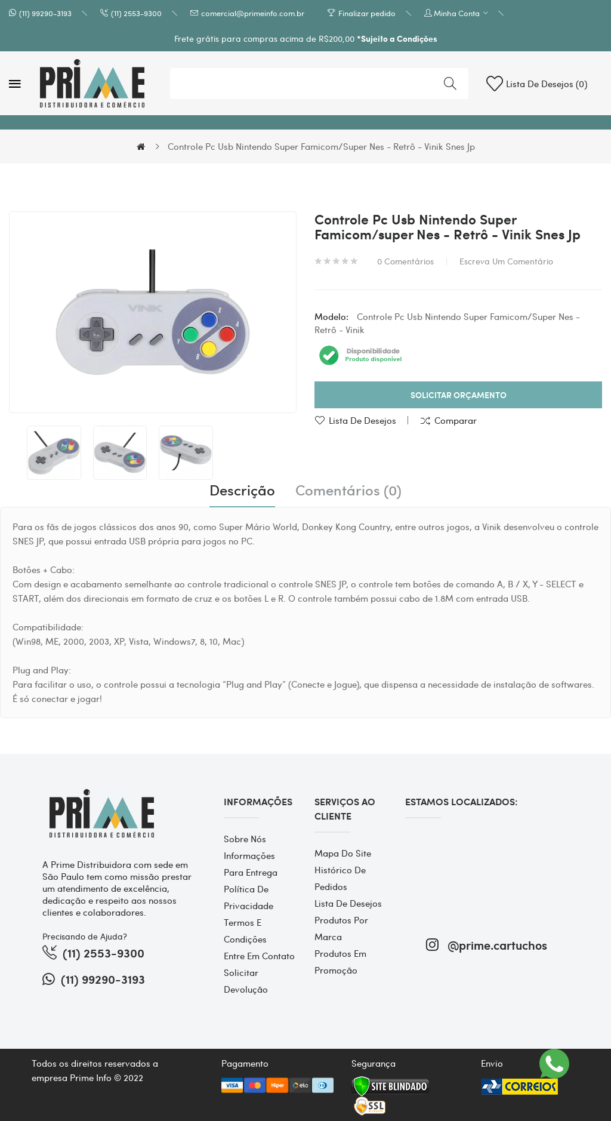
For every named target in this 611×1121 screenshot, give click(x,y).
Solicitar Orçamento (459, 395)
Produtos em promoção (340, 962)
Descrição (242, 490)
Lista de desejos (362, 420)
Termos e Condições (245, 931)
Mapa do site (342, 853)
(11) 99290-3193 (45, 13)
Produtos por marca (341, 928)
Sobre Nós (245, 838)
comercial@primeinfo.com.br (252, 13)
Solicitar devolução (246, 981)
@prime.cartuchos (486, 944)
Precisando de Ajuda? (84, 936)
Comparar (455, 420)
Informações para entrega (250, 864)
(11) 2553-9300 (136, 13)
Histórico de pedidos (340, 878)
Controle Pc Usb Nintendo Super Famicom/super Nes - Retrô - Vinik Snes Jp (321, 146)
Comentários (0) (348, 490)
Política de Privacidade (248, 897)
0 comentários (405, 261)
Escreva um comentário (506, 261)
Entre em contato (259, 955)
